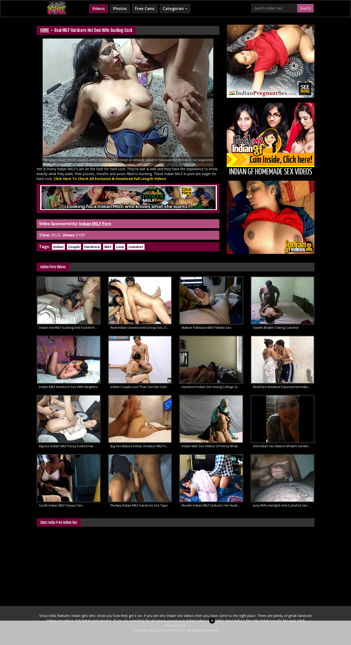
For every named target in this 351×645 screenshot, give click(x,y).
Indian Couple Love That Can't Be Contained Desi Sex (141, 387)
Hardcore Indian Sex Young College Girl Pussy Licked (212, 387)
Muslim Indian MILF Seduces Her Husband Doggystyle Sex (212, 505)
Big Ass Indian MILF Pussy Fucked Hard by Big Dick (70, 446)
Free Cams (145, 8)
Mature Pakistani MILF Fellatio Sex (206, 327)
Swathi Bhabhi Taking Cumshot (276, 327)
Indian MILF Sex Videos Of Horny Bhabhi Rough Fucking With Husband (212, 446)
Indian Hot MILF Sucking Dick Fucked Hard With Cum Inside (70, 327)
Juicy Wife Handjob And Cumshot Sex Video (284, 505)
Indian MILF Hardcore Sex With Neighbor (68, 387)
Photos (120, 8)
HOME (44, 30)
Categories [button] (175, 8)
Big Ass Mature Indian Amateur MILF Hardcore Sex (141, 446)
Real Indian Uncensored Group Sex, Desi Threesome (141, 327)
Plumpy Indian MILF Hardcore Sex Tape (139, 505)
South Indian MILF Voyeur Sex (61, 505)
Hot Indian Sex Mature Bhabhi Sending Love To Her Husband (284, 446)
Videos (98, 8)
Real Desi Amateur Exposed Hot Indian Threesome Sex (284, 387)
